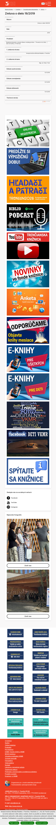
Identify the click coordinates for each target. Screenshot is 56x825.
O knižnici (18, 9)
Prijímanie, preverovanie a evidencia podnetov (21, 772)
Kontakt (7, 765)
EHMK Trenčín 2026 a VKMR (14, 752)
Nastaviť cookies (41, 823)
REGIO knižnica (10, 754)
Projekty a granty (11, 774)
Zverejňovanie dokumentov (30, 9)
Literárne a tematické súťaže (14, 767)
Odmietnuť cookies (27, 823)
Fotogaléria (9, 761)
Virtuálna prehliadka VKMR (14, 756)
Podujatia (8, 747)
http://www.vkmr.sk (15, 806)
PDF (45, 101)
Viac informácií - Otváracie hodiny (16, 809)
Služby (7, 743)
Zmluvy (43, 9)
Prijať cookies (14, 823)
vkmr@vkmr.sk (15, 803)
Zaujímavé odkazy (11, 769)
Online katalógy (10, 745)
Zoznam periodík (11, 758)
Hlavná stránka (9, 9)
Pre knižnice (9, 749)
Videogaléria (9, 763)
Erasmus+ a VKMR (11, 776)
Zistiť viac (28, 565)
